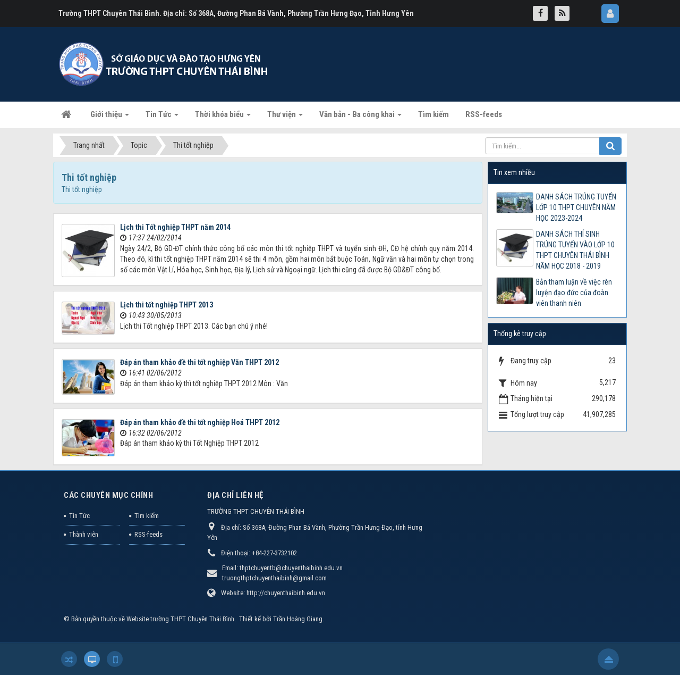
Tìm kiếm (146, 516)
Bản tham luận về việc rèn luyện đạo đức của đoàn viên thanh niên (574, 292)
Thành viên (83, 534)
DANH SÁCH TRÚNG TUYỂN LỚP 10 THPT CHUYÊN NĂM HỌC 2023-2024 (576, 207)
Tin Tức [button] (162, 118)
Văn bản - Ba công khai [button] (360, 118)
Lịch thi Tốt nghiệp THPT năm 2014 (175, 227)
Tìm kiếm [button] (433, 114)
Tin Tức (79, 516)
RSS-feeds (148, 534)
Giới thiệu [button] (109, 118)
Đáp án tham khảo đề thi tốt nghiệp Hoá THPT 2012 (199, 422)
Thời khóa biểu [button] (223, 118)
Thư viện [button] (285, 118)
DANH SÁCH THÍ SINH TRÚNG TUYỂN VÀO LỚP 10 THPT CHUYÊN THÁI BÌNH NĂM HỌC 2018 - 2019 (575, 250)
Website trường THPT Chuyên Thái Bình (180, 619)
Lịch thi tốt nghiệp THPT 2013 (166, 305)
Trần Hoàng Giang (297, 619)
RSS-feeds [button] (483, 114)
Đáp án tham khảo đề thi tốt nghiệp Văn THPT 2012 (199, 362)
